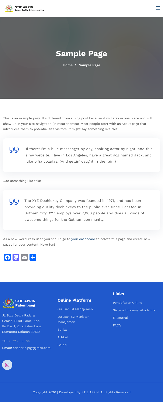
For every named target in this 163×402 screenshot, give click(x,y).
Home (68, 65)
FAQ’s (117, 325)
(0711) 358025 (19, 341)
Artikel (63, 337)
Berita (62, 330)
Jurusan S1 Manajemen (75, 309)
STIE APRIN (90, 392)
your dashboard (83, 239)
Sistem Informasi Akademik (134, 310)
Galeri (62, 345)
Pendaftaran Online (127, 303)
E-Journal (120, 318)
